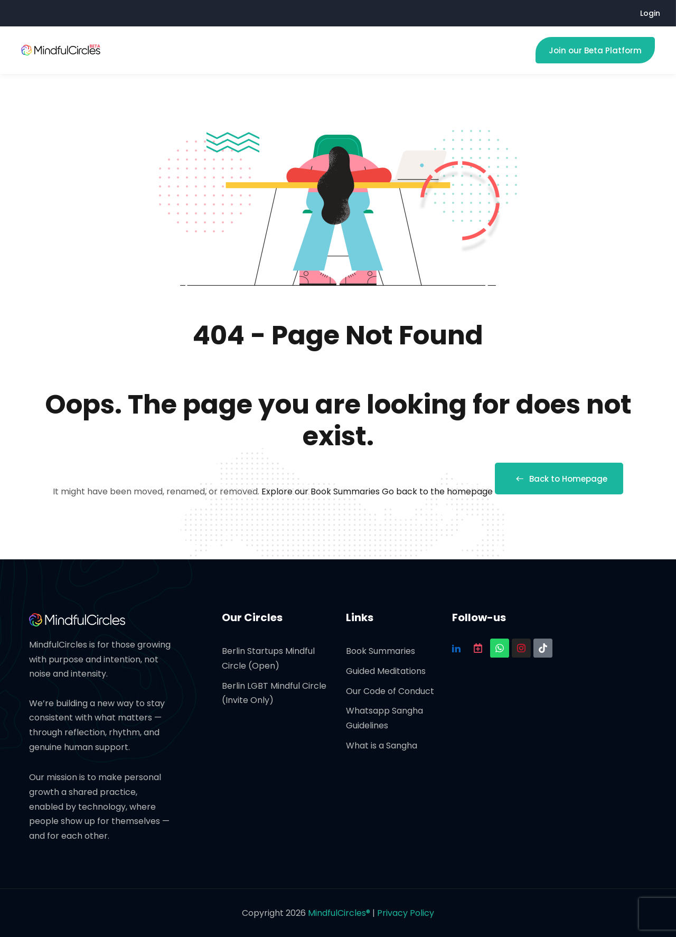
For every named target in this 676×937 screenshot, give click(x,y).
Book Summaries (380, 651)
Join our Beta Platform (595, 50)
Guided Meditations (386, 671)
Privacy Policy (405, 913)
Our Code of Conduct (390, 691)
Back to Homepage (559, 478)
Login (650, 13)
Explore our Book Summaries (321, 491)
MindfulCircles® (340, 913)
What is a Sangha (381, 745)
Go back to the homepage (437, 491)
